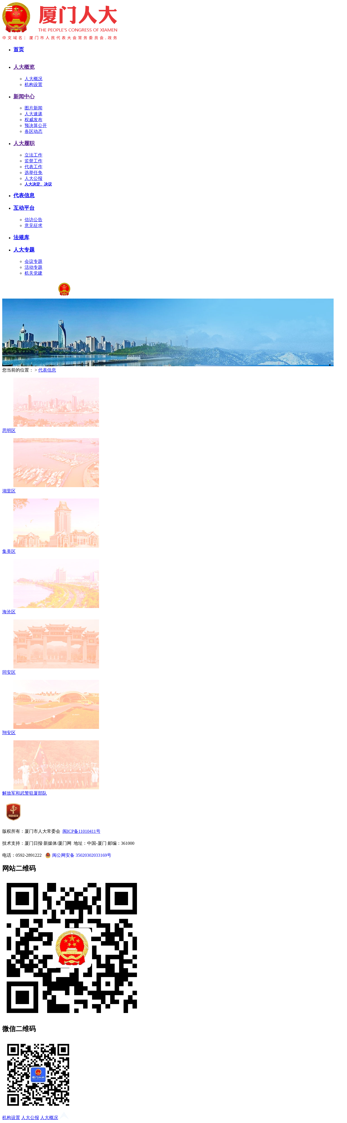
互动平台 (24, 208)
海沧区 (9, 611)
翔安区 (9, 732)
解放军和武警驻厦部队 (24, 793)
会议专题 (33, 261)
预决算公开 (36, 125)
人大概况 (33, 78)
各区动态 (33, 131)
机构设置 (33, 84)
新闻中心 (24, 96)
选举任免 (33, 172)
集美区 (9, 551)
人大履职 (24, 143)
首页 (18, 49)
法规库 (21, 237)
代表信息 (24, 195)
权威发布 (33, 119)
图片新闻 (33, 108)
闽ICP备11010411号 (81, 831)
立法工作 (33, 155)
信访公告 (33, 219)
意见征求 (33, 225)
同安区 (9, 672)
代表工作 (33, 166)
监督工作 (33, 160)
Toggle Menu (9, 8)
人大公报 (33, 178)
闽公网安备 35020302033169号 (77, 855)
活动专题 (33, 267)
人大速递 (33, 113)
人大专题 (24, 250)
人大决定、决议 (38, 184)
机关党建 (33, 273)
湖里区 (9, 491)
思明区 (9, 430)
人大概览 (24, 67)
